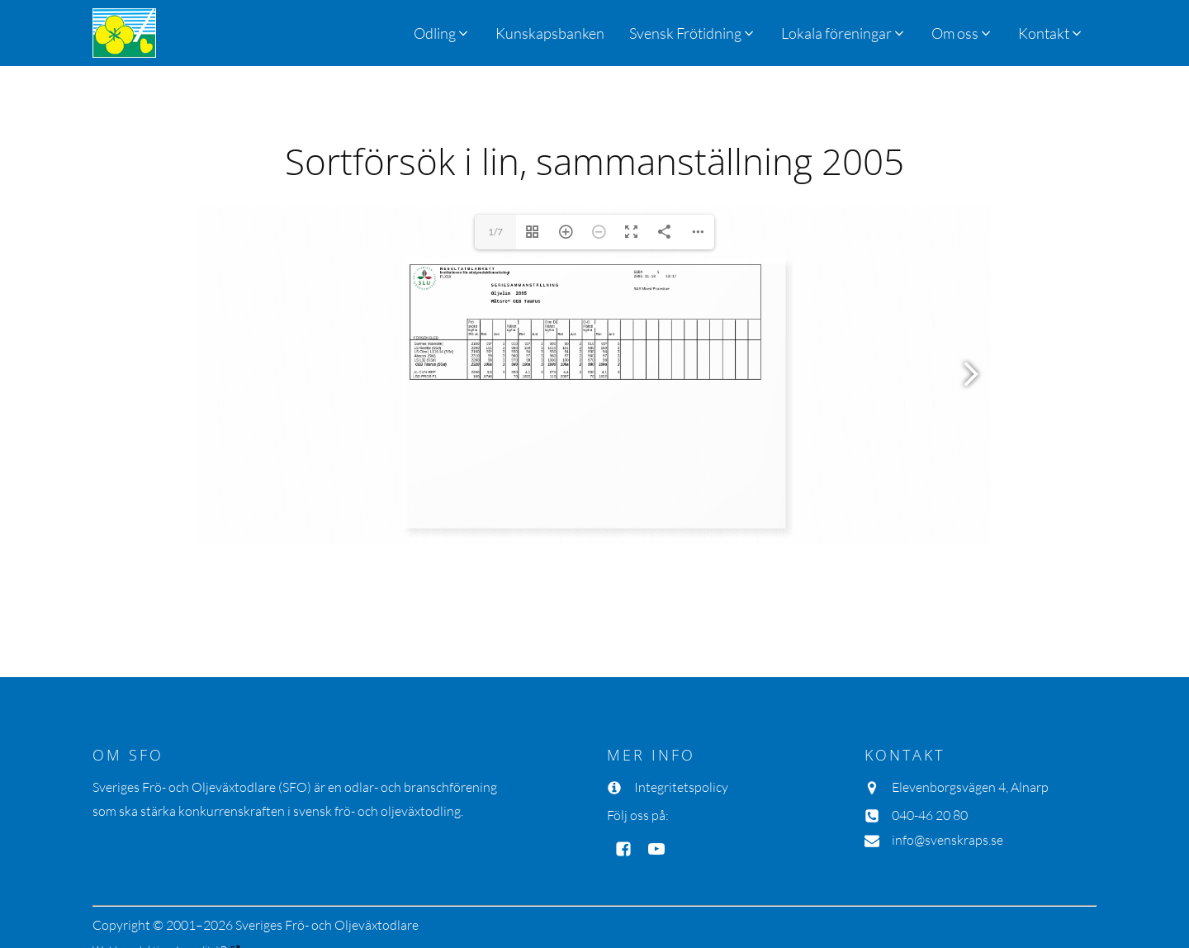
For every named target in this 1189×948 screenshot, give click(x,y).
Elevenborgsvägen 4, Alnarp (970, 787)
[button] (693, 33)
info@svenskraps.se (947, 840)
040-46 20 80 (930, 815)
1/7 (495, 231)
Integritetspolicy (681, 787)
